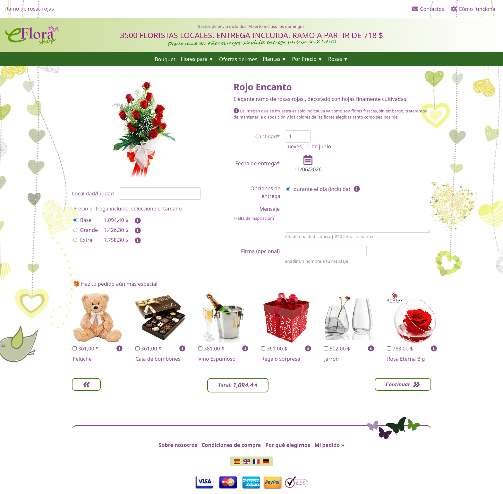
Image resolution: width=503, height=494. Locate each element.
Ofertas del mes (238, 58)
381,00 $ (211, 348)
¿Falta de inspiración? (254, 218)
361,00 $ (85, 348)
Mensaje (257, 213)
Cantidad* (267, 136)
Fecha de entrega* (257, 163)
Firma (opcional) (260, 251)
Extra (82, 239)
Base (82, 220)
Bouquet (165, 58)
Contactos (428, 8)
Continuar (398, 384)
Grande (85, 230)
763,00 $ (400, 348)
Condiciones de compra (231, 445)
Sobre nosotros (178, 445)
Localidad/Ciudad (93, 193)
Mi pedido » (330, 445)
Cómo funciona (473, 8)
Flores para (194, 58)
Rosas (335, 58)
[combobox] (160, 193)
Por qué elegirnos (287, 445)
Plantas (271, 58)
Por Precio (304, 58)
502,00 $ (337, 348)
